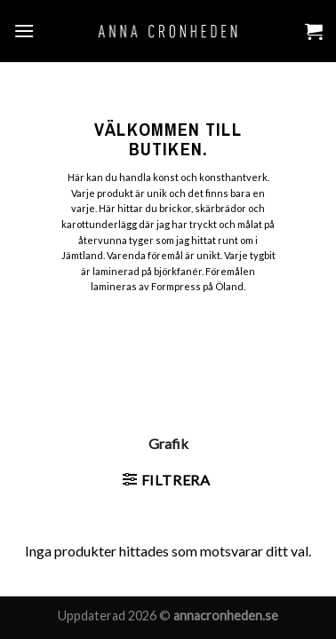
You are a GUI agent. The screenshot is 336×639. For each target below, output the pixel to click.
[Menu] (24, 30)
